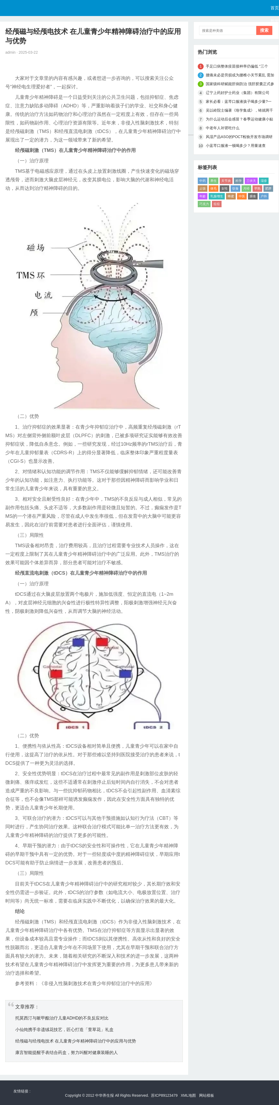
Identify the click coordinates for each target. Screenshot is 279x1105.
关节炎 (226, 181)
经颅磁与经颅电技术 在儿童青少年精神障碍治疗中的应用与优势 (75, 1041)
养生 (213, 181)
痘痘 (217, 204)
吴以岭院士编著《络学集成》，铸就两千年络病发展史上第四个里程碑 (239, 111)
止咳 (202, 188)
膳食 (253, 196)
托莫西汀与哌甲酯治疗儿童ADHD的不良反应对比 (61, 1018)
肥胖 (268, 188)
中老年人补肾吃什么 (222, 128)
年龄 (202, 196)
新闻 (274, 21)
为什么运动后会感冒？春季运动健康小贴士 (239, 120)
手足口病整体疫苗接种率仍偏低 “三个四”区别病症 (237, 67)
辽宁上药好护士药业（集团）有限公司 (237, 93)
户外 (264, 196)
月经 (246, 188)
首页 (274, 8)
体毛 (213, 188)
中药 (202, 181)
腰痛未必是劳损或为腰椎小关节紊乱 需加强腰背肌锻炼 (240, 76)
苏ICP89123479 (164, 1095)
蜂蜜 (231, 196)
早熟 (257, 188)
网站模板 (206, 1095)
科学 (238, 181)
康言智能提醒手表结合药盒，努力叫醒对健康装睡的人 (66, 1052)
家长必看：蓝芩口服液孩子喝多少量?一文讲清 (239, 102)
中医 (242, 196)
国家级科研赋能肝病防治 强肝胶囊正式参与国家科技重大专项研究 (240, 85)
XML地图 (188, 1095)
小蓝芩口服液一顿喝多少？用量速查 (236, 145)
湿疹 (264, 181)
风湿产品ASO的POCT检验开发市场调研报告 (239, 138)
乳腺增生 (216, 196)
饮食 (235, 188)
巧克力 (204, 204)
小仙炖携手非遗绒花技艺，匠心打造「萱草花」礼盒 (64, 1029)
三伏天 (251, 181)
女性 (224, 188)
